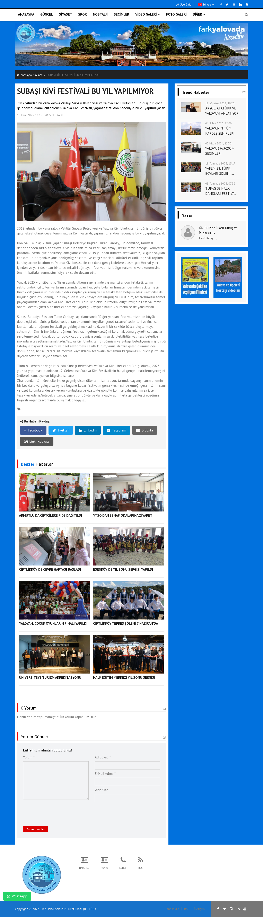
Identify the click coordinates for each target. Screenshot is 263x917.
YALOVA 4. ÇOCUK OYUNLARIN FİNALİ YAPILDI (53, 623)
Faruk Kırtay (206, 238)
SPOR (82, 14)
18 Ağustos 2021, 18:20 (220, 103)
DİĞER (199, 14)
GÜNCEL (46, 14)
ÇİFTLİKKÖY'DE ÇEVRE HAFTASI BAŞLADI (50, 569)
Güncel (39, 75)
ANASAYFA (26, 14)
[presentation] (54, 812)
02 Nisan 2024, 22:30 (218, 143)
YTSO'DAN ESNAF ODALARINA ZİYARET (122, 515)
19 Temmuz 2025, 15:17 (220, 163)
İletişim (199, 908)
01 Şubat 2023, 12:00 (218, 123)
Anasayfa (24, 75)
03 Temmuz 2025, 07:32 (220, 183)
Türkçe (206, 4)
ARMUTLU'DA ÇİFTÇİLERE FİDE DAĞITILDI (50, 515)
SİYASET (65, 14)
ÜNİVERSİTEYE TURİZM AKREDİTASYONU (50, 677)
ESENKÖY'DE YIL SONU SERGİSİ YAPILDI (123, 569)
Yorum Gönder (35, 829)
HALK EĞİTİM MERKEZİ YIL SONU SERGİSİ (124, 677)
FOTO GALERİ (176, 14)
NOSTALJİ (100, 14)
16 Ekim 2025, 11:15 (29, 115)
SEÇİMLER (121, 14)
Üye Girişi (184, 4)
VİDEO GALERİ (147, 14)
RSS (186, 908)
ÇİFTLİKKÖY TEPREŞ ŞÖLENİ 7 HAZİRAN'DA (125, 623)
